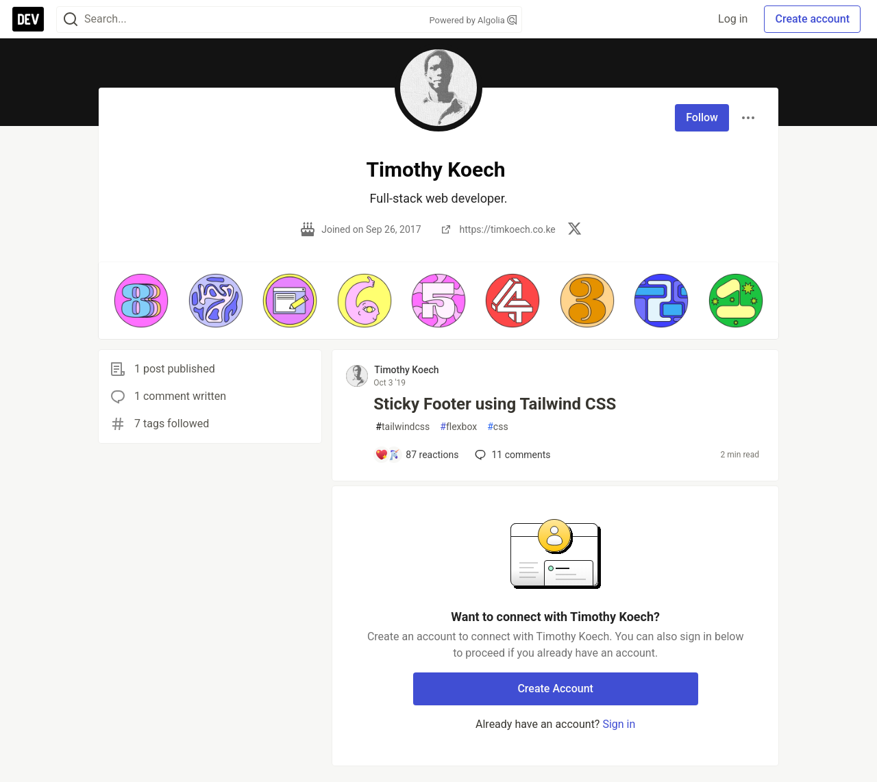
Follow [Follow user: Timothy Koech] (702, 117)
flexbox (458, 427)
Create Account (555, 688)
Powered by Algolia (473, 20)
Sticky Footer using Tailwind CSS (494, 404)
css (497, 427)
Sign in (618, 724)
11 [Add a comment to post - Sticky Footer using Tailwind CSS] (511, 454)
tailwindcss (402, 427)
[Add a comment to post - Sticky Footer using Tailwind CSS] (417, 454)
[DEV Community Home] (28, 19)
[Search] (70, 19)
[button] (141, 300)
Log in (733, 18)
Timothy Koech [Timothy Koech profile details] (406, 369)
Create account (812, 18)
